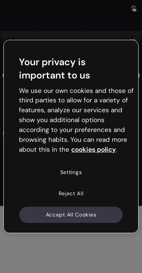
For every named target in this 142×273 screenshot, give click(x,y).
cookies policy (93, 149)
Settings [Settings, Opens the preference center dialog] (71, 172)
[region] (70, 136)
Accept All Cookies (71, 214)
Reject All (71, 193)
